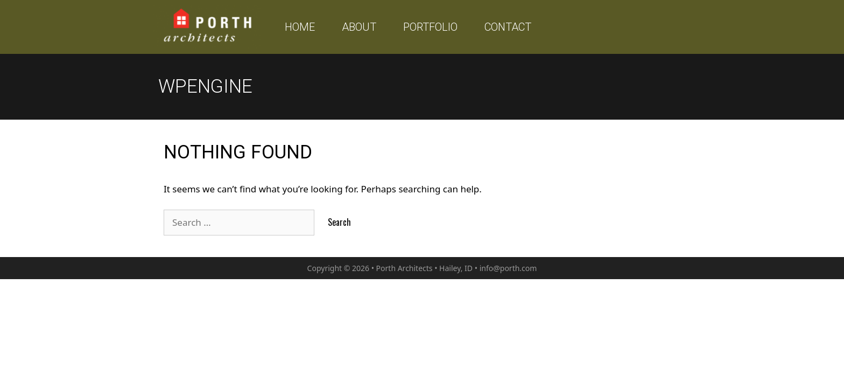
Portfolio (430, 26)
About (359, 26)
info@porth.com (508, 268)
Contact (507, 26)
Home (300, 26)
